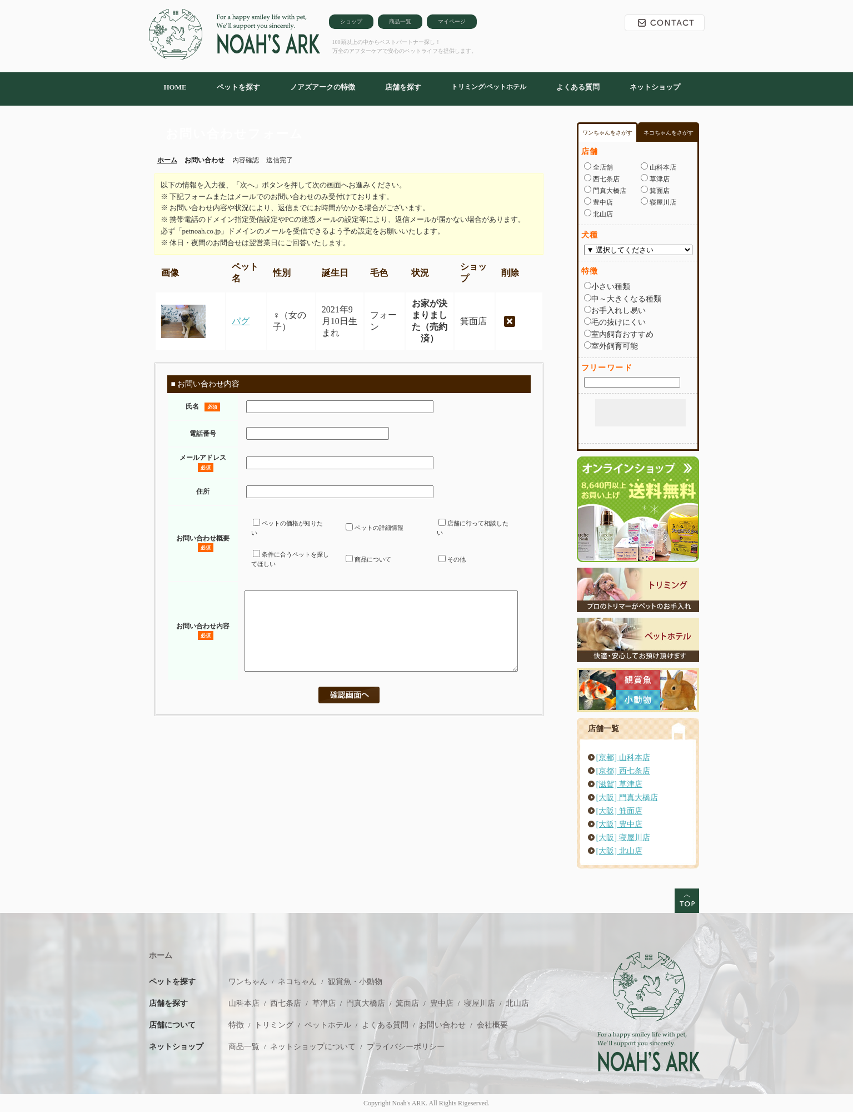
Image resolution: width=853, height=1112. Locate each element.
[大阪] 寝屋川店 (623, 837)
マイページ (452, 21)
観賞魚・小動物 (355, 981)
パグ (241, 321)
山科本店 (662, 167)
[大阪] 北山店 (619, 850)
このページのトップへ (687, 900)
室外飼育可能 (614, 345)
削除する (509, 321)
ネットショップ (655, 87)
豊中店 (602, 202)
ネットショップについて (313, 1046)
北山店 (602, 214)
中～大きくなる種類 (626, 298)
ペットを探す (238, 87)
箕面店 (659, 191)
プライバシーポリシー (406, 1046)
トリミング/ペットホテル (488, 87)
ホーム (160, 955)
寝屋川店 (662, 202)
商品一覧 (400, 21)
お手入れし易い (618, 310)
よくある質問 (578, 87)
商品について (368, 559)
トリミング (274, 1025)
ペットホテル (328, 1025)
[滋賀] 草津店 (619, 784)
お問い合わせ (665, 22)
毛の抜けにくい (618, 321)
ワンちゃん (247, 981)
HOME (175, 87)
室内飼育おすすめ (622, 334)
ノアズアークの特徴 (322, 87)
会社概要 (492, 1025)
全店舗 (602, 167)
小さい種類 (610, 286)
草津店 (659, 179)
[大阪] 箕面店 (619, 810)
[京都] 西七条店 (623, 770)
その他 (452, 559)
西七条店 (605, 179)
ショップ (351, 21)
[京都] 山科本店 (623, 757)
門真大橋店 (608, 191)
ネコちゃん (297, 981)
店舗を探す (403, 87)
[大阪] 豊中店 (619, 824)
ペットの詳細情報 (374, 527)
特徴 (236, 1025)
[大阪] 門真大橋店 (627, 797)
